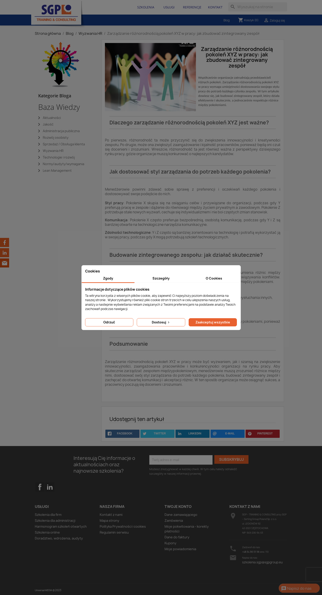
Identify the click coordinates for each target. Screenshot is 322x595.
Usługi (169, 7)
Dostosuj (161, 322)
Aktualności (52, 118)
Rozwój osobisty (55, 137)
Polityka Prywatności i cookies (123, 526)
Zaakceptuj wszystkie (212, 322)
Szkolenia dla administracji (55, 520)
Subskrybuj (231, 459)
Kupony (170, 543)
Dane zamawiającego (181, 514)
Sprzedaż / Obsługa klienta (64, 144)
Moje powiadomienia (180, 549)
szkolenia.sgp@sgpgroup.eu (262, 562)
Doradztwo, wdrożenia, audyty (59, 538)
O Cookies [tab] (214, 278)
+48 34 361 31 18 (250, 551)
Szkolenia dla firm (48, 514)
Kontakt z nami (111, 514)
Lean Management (57, 170)
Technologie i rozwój (59, 157)
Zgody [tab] (108, 278)
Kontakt (215, 7)
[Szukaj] (257, 6)
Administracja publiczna (61, 131)
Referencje (192, 7)
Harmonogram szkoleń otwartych (61, 526)
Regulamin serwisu (114, 532)
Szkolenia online (47, 532)
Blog (226, 20)
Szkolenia (145, 7)
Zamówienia (174, 520)
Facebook (39, 496)
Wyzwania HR (53, 151)
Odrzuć (109, 322)
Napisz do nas (296, 588)
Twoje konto (178, 506)
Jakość (48, 124)
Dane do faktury (177, 537)
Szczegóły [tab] (161, 278)
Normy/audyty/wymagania (63, 164)
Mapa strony (109, 520)
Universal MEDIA (43, 590)
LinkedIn (49, 487)
